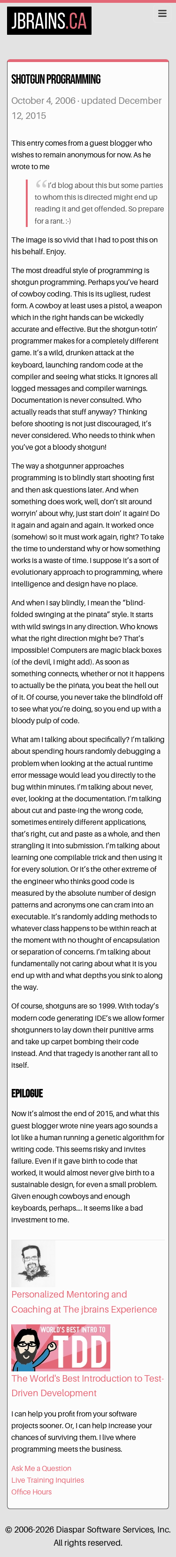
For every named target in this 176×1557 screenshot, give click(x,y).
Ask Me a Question (41, 1468)
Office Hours (31, 1491)
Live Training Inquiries (47, 1480)
